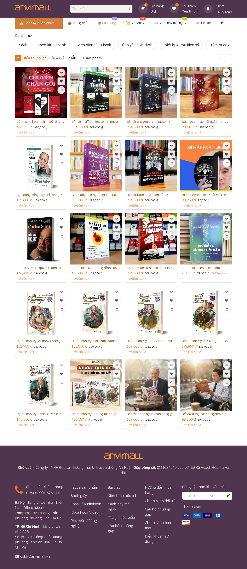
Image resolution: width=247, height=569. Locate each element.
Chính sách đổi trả (160, 501)
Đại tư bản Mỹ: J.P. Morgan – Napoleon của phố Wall (206, 342)
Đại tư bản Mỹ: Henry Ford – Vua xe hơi (151, 342)
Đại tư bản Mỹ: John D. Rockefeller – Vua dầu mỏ (41, 416)
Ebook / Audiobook (86, 504)
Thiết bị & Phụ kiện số (181, 45)
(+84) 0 (32, 492)
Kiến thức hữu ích (122, 495)
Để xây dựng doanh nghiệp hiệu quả (206, 416)
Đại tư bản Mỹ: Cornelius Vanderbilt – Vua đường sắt (96, 342)
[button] (228, 496)
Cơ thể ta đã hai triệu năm (203, 269)
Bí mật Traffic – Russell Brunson (96, 122)
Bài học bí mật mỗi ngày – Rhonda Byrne (206, 122)
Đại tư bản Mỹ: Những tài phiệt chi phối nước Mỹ (96, 416)
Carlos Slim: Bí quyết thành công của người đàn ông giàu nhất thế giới (41, 269)
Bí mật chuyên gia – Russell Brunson (151, 122)
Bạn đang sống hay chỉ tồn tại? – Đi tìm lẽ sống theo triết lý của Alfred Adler (41, 195)
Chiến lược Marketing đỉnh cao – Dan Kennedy (96, 269)
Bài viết (114, 487)
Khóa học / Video (84, 512)
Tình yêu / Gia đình (136, 45)
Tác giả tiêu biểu (121, 517)
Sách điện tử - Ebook (94, 45)
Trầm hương (219, 45)
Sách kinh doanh (52, 45)
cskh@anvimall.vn (35, 556)
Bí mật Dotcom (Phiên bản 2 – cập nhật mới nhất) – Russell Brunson (151, 195)
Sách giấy (79, 495)
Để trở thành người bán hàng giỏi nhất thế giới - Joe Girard (151, 416)
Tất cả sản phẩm (84, 487)
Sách (23, 45)
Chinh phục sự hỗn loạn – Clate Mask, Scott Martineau (151, 269)
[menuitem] (39, 23)
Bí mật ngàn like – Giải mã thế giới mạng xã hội (206, 195)
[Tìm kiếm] (129, 9)
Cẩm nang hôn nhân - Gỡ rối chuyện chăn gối (41, 122)
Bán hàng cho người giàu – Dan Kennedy (96, 195)
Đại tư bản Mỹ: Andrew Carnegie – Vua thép (41, 342)
